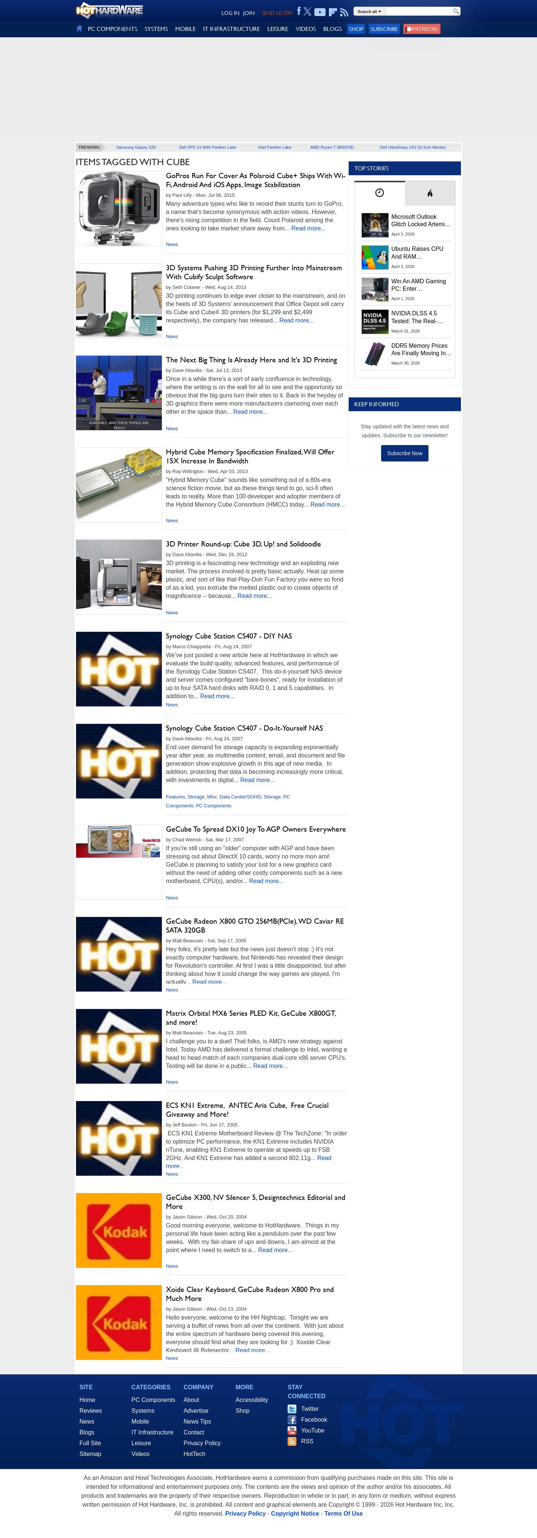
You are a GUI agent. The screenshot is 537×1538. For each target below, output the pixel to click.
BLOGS (332, 28)
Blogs (86, 1432)
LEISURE (277, 28)
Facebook (314, 1419)
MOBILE (185, 28)
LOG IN (230, 13)
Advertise (195, 1411)
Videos (141, 1454)
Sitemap (90, 1454)
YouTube (312, 1430)
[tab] (379, 193)
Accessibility (252, 1400)
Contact (193, 1432)
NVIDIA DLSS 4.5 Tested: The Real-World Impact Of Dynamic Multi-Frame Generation (419, 317)
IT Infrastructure (153, 1432)
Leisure (141, 1443)
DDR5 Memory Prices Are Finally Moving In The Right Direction (420, 350)
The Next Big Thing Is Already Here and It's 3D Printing (251, 359)
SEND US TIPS (277, 13)
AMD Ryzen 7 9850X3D (332, 147)
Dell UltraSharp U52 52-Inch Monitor (413, 147)
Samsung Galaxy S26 (136, 147)
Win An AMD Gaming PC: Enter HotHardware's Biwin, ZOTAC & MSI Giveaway (419, 285)
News (172, 244)
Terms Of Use (343, 1513)
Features (175, 797)
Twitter (309, 1409)
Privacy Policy (202, 1443)
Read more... (308, 228)
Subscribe (384, 29)
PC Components (213, 806)
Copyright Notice (295, 1513)
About (191, 1400)
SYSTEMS (156, 28)
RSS (307, 1441)
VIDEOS (306, 28)
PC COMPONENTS (112, 28)
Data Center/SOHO (240, 797)
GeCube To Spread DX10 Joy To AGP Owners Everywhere (256, 829)
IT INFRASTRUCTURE (231, 28)
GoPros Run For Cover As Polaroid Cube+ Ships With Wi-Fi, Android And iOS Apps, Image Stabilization (255, 180)
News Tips (197, 1421)
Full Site (90, 1443)
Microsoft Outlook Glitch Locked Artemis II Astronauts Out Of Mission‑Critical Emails (421, 221)
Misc (212, 797)
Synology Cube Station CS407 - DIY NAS (229, 635)
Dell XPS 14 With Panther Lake (207, 147)
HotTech (194, 1454)
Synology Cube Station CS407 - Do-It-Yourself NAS (244, 728)
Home (87, 1400)
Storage (196, 797)
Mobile (140, 1421)
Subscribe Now (404, 453)
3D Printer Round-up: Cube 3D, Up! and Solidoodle (243, 543)
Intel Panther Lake (274, 147)
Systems (143, 1411)
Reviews (90, 1411)
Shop (356, 29)
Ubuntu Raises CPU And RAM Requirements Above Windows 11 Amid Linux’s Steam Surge (419, 253)
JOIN (249, 13)
